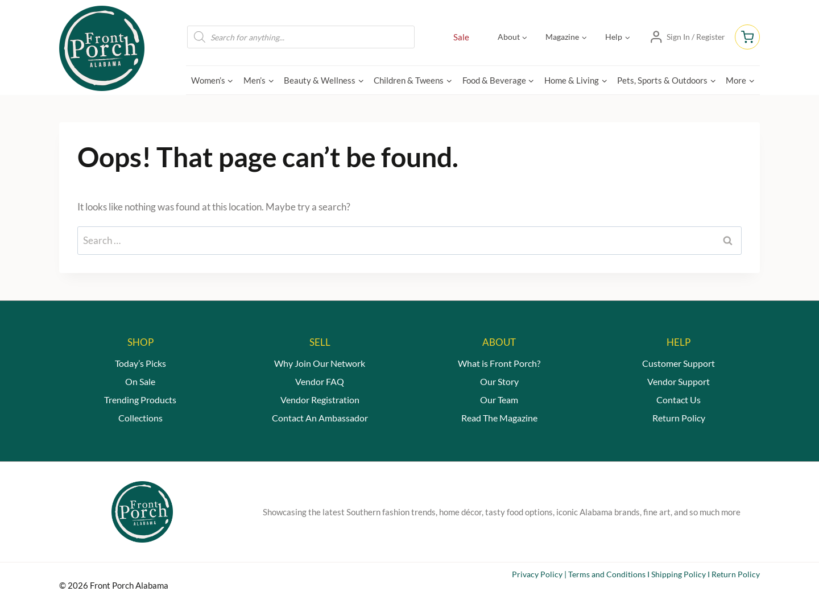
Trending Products (140, 399)
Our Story (499, 381)
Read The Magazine (499, 417)
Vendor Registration (319, 399)
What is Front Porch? (499, 363)
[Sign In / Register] (687, 37)
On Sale (140, 381)
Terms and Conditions (607, 574)
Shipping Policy (678, 574)
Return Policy (678, 417)
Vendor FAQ (319, 381)
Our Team (499, 399)
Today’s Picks (140, 363)
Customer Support (678, 363)
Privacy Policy (537, 574)
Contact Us (678, 399)
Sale (461, 37)
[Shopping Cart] (747, 36)
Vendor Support (678, 381)
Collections (140, 417)
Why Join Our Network (319, 363)
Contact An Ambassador (320, 417)
